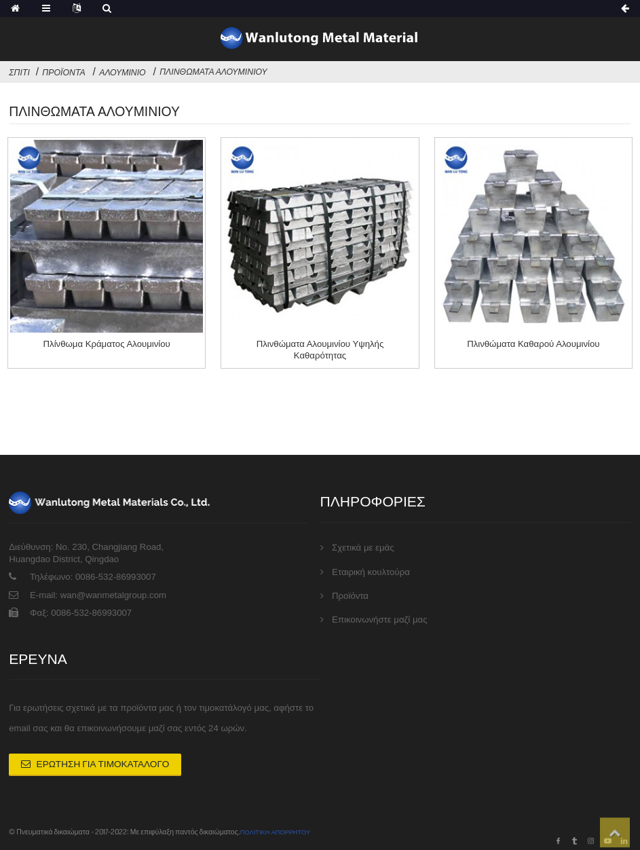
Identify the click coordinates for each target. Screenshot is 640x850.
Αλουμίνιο (122, 73)
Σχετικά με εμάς (363, 539)
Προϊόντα (63, 73)
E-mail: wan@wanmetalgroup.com (98, 586)
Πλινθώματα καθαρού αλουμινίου (533, 344)
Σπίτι (19, 73)
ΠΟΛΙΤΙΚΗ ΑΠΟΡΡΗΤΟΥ (280, 829)
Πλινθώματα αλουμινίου (213, 72)
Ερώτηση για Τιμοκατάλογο (95, 762)
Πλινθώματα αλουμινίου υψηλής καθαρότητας (320, 350)
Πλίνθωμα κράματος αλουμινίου (106, 344)
